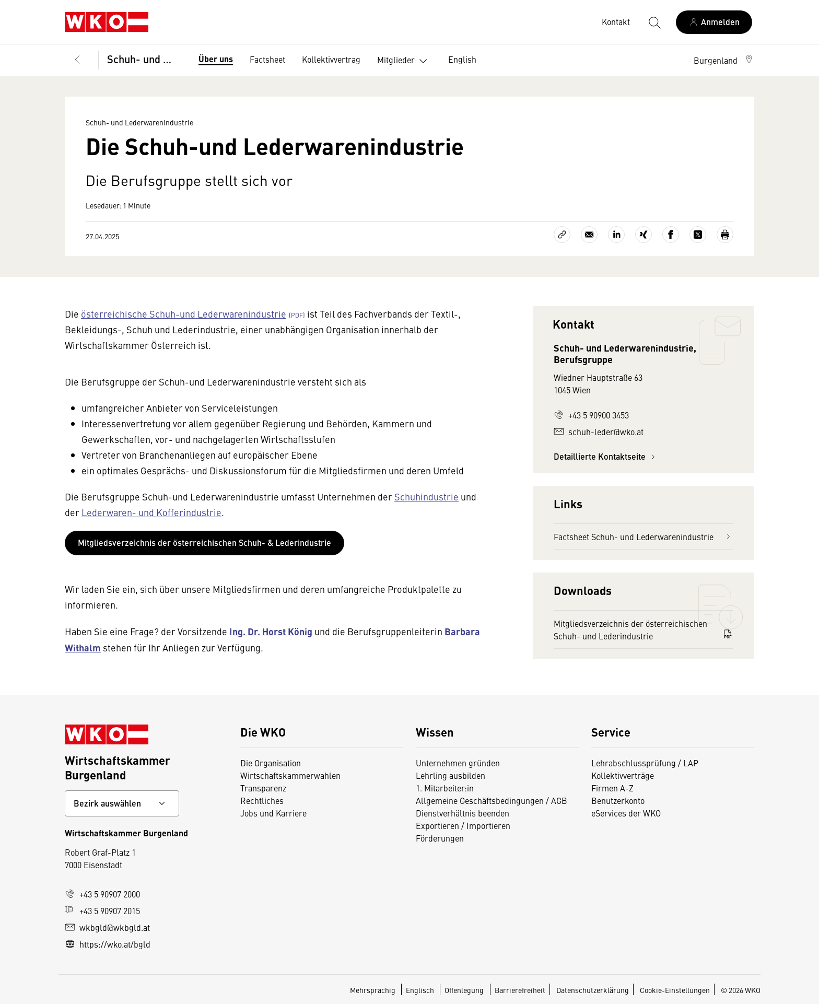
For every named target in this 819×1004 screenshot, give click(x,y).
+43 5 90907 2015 (102, 910)
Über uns (215, 59)
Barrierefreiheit (520, 990)
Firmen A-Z (612, 787)
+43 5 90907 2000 (102, 894)
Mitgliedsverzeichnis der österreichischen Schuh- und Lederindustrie (643, 629)
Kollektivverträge (622, 775)
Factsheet (267, 59)
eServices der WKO (626, 813)
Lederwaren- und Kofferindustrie (151, 512)
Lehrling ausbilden (450, 775)
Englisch (421, 990)
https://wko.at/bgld (107, 944)
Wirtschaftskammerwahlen (290, 775)
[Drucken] (725, 234)
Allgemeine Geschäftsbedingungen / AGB (491, 800)
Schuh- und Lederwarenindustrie (144, 58)
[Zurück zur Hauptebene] (77, 60)
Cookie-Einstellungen (675, 990)
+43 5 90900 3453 (591, 415)
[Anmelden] (714, 22)
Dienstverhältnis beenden (462, 813)
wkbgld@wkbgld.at (107, 927)
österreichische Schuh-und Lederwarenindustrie (183, 313)
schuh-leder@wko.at (599, 431)
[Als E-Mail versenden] (589, 234)
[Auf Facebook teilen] (670, 234)
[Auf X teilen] (697, 234)
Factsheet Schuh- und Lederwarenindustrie (643, 536)
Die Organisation (270, 762)
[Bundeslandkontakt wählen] (122, 803)
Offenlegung (464, 990)
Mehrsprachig (373, 990)
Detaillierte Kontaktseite (606, 456)
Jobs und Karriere (273, 813)
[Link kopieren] (562, 234)
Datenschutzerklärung (592, 990)
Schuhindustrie (426, 496)
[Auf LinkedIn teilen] (616, 234)
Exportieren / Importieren (463, 825)
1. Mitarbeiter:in (445, 787)
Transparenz (263, 787)
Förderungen (440, 838)
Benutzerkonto (618, 800)
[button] (724, 60)
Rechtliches (262, 800)
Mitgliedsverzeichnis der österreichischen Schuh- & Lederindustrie (204, 542)
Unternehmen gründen (458, 762)
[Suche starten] (654, 22)
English (462, 59)
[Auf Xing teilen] (643, 234)
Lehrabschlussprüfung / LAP (644, 762)
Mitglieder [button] (404, 61)
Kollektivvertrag (331, 59)
